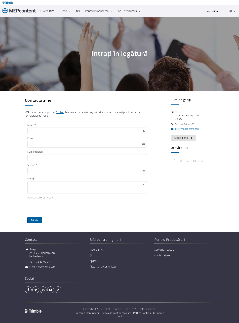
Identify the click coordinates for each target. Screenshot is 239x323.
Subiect (31, 165)
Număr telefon (35, 151)
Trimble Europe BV (123, 309)
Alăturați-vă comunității (103, 266)
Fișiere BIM (47, 11)
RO (230, 10)
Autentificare (214, 11)
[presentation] (52, 206)
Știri (77, 11)
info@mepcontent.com (187, 128)
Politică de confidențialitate (116, 313)
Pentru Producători (97, 11)
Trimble (60, 112)
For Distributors (127, 11)
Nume (30, 125)
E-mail (30, 138)
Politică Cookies (142, 313)
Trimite (35, 220)
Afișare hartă (183, 138)
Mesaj (30, 178)
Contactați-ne (162, 255)
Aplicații (94, 261)
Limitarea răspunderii (87, 313)
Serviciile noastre (164, 249)
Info (64, 11)
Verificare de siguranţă (39, 197)
